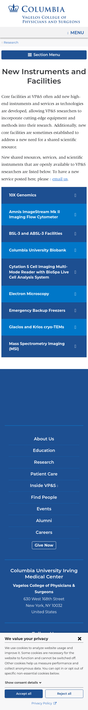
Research (10, 42)
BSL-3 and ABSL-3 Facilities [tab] (34, 233)
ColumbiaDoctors (44, 406)
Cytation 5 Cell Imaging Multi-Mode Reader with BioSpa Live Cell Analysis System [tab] (36, 272)
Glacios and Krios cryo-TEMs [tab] (35, 327)
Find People (44, 492)
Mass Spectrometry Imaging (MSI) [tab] (39, 344)
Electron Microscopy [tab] (27, 294)
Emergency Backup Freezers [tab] (34, 310)
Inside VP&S (46, 482)
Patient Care (44, 468)
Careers (44, 527)
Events (44, 503)
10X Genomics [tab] (22, 195)
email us (60, 179)
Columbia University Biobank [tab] (35, 250)
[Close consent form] (79, 638)
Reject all (64, 693)
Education (44, 445)
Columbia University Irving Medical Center (44, 377)
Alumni (44, 515)
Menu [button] (78, 31)
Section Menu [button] (44, 55)
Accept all (24, 693)
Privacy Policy (44, 703)
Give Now (44, 540)
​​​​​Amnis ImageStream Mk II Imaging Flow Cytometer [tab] (31, 214)
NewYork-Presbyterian (44, 391)
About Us (44, 433)
